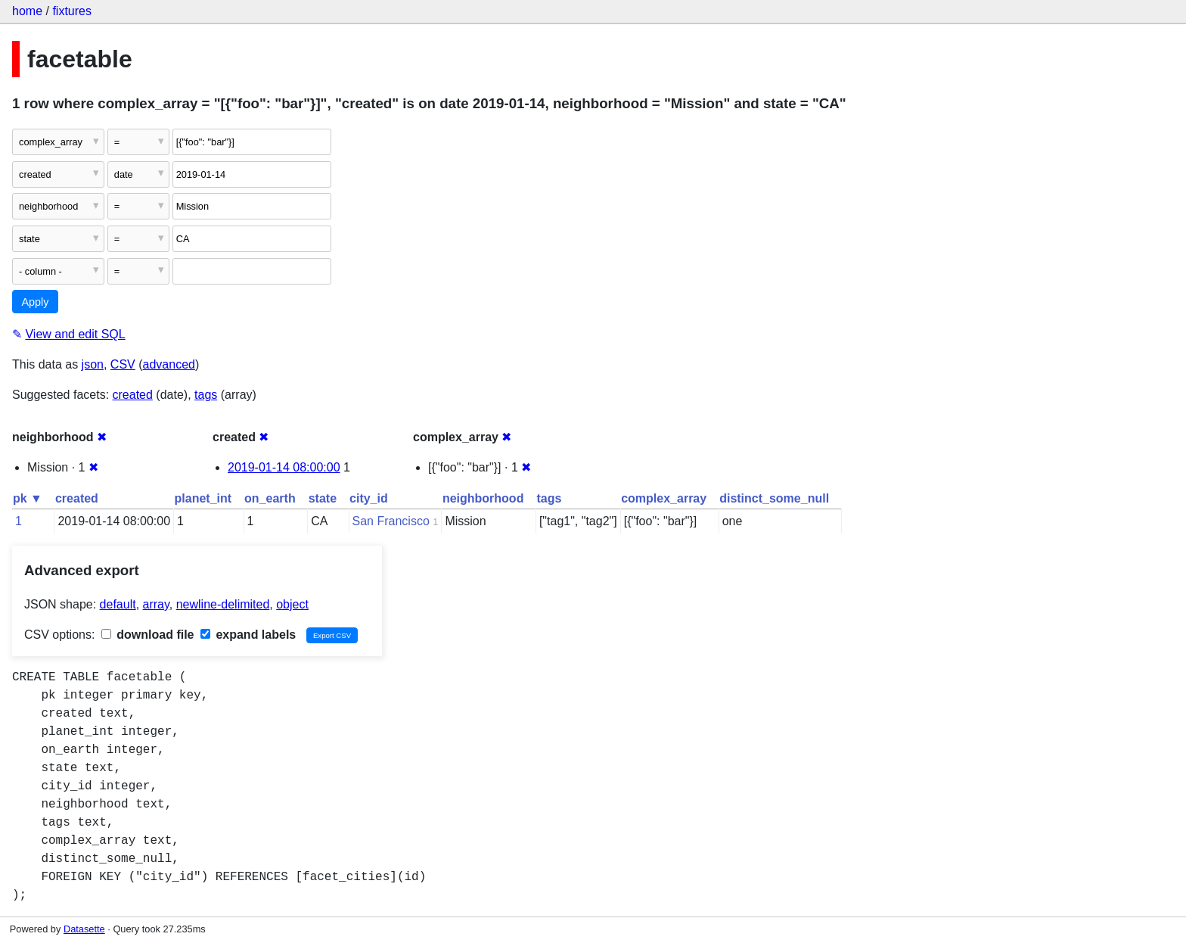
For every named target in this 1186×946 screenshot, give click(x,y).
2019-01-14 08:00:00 (284, 467)
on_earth (270, 498)
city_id (368, 498)
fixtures (72, 11)
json (93, 364)
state (323, 498)
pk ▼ (27, 498)
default (118, 604)
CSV (122, 364)
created (133, 394)
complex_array (663, 498)
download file (147, 634)
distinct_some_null (774, 498)
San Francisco (391, 521)
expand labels (248, 634)
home (27, 11)
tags (205, 394)
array (156, 604)
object (292, 604)
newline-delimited (223, 604)
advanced (169, 364)
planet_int (203, 498)
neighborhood (483, 498)
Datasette (84, 929)
